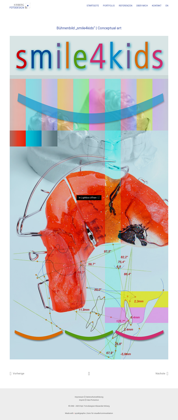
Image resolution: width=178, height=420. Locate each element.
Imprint (82, 400)
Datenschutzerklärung (94, 397)
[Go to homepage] (20, 6)
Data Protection (92, 400)
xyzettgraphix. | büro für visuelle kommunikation (94, 413)
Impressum (79, 397)
